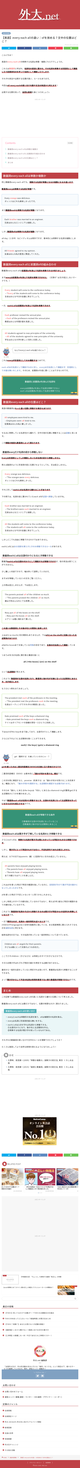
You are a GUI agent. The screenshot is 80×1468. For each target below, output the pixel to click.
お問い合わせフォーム (14, 1391)
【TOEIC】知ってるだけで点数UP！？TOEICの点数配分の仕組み (29, 1313)
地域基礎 (8, 1439)
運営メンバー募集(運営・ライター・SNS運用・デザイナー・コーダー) (33, 1397)
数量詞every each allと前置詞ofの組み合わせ (26, 153)
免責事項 (48, 1462)
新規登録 (8, 1427)
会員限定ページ (11, 1416)
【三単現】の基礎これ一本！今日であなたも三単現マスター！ (28, 1335)
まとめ (10, 162)
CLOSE (70, 143)
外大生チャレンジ (11, 1444)
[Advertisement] (40, 117)
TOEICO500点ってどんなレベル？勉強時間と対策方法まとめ (28, 1318)
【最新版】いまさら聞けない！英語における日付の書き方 (27, 1330)
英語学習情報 (6, 33)
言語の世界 (9, 1433)
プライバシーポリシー (35, 1462)
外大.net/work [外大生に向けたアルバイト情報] (23, 1422)
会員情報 (8, 1410)
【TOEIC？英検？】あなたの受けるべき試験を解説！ (25, 1324)
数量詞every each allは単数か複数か (23, 149)
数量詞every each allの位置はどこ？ (23, 158)
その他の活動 (10, 1450)
